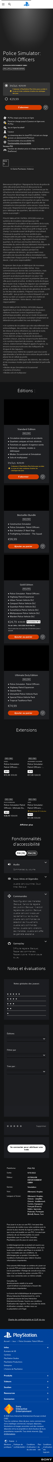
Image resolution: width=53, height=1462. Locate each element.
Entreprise (8, 1365)
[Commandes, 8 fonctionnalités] (26, 914)
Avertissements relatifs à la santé (20, 1283)
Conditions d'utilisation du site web (31, 1447)
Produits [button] (26, 1375)
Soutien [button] (26, 1387)
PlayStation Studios (11, 1358)
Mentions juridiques (8, 1445)
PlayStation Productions (13, 1362)
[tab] (21, 853)
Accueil (7, 1341)
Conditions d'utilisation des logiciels (47, 1448)
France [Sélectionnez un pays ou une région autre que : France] (11, 1441)
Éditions (10, 1033)
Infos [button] (26, 1347)
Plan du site (39, 1447)
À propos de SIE (10, 1351)
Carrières (7, 1355)
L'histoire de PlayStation (13, 1369)
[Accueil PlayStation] (26, 4)
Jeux (14, 1341)
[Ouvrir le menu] (3, 4)
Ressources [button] (26, 1393)
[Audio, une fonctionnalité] (26, 866)
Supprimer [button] (41, 1126)
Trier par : (11, 1066)
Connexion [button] (26, 1399)
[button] (19, 143)
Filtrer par (11, 1050)
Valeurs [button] (26, 1381)
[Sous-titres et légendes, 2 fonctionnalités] (26, 882)
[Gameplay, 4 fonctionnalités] (26, 950)
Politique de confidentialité (19, 1445)
